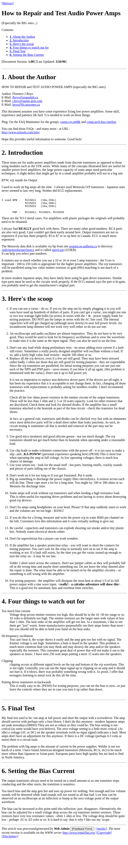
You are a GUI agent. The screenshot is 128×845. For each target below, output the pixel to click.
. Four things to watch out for (29, 47)
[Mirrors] (8, 3)
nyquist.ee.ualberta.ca (83, 250)
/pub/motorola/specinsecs (18, 253)
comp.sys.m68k (70, 122)
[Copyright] (104, 836)
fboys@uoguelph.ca (25, 97)
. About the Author (22, 36)
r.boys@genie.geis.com (27, 101)
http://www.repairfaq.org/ (78, 836)
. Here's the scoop (22, 44)
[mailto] (101, 832)
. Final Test (17, 51)
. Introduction (19, 40)
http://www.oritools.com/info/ (21, 132)
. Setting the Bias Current (27, 54)
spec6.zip (58, 253)
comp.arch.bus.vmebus (101, 122)
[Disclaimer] (10, 840)
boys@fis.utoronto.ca (26, 104)
